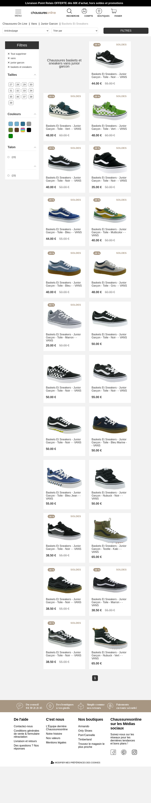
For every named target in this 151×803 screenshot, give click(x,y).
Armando (83, 762)
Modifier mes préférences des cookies (75, 798)
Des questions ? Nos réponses (26, 783)
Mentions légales (56, 779)
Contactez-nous (23, 762)
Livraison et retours (25, 777)
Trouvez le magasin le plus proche (91, 782)
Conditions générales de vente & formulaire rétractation (27, 770)
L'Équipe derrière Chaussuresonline (57, 764)
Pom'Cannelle (86, 771)
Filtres (126, 30)
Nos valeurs (53, 774)
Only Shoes (85, 767)
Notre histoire (54, 770)
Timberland (85, 775)
